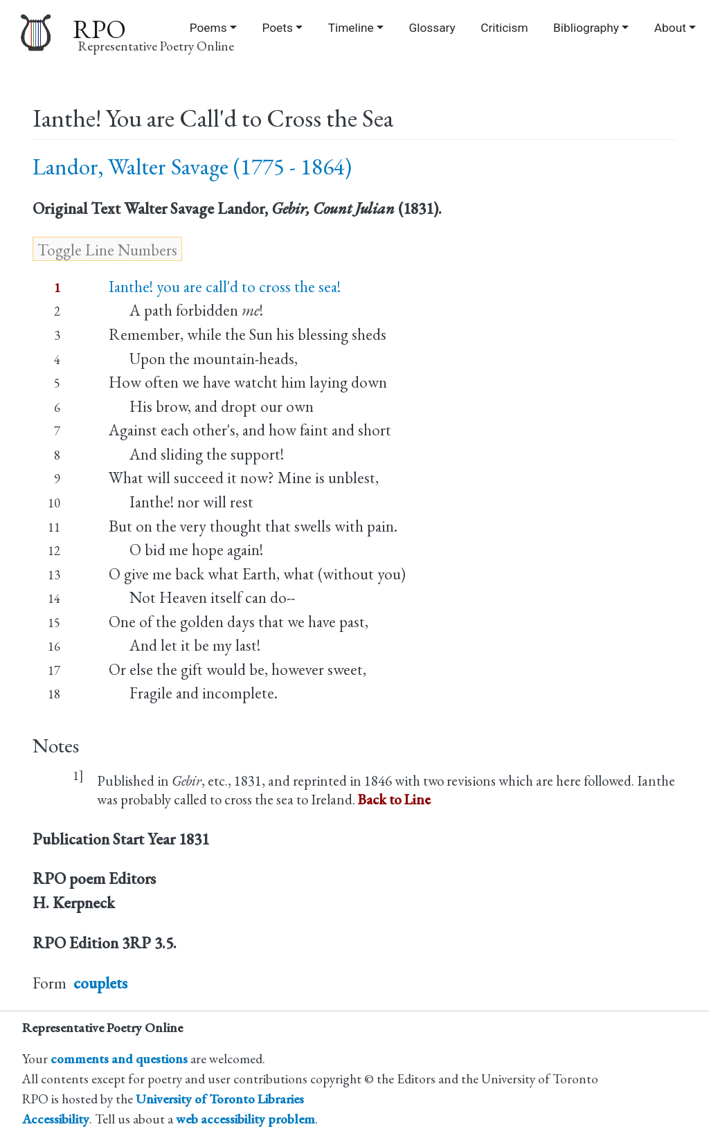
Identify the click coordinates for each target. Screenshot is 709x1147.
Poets (277, 28)
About (670, 28)
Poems (208, 28)
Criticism (504, 28)
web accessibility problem (245, 1119)
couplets (100, 983)
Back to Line (394, 799)
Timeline (351, 28)
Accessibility (55, 1119)
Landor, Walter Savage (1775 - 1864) (192, 166)
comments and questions (119, 1058)
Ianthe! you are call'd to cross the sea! (225, 286)
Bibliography (586, 28)
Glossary (432, 28)
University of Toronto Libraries (220, 1099)
